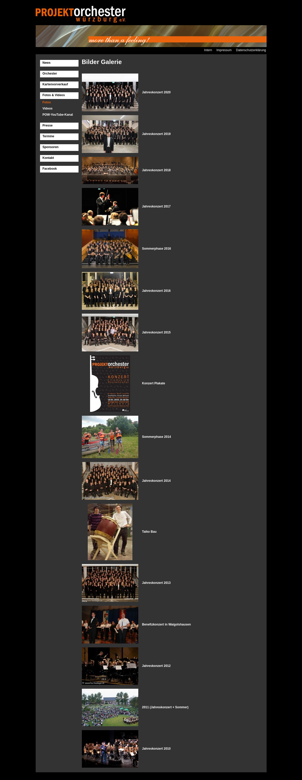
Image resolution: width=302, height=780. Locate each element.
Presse (48, 125)
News (47, 63)
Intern (208, 50)
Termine (48, 136)
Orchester (50, 73)
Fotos (47, 102)
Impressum (223, 50)
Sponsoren (51, 147)
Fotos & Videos (54, 95)
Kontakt (48, 158)
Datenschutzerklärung (251, 50)
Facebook (50, 168)
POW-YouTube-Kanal (58, 114)
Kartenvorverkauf (55, 84)
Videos (48, 108)
